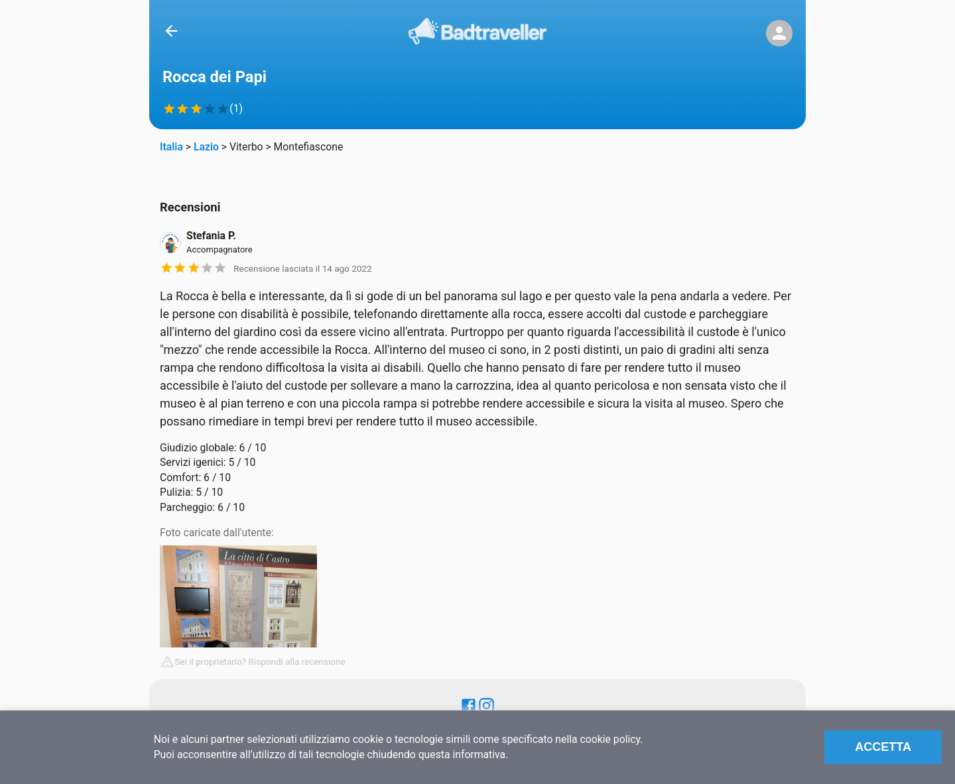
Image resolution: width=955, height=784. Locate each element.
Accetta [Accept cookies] (883, 747)
